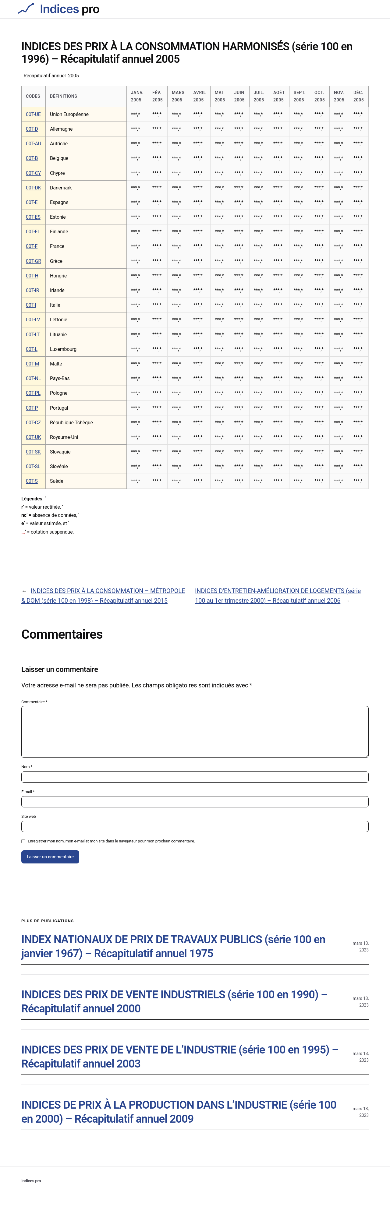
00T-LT (33, 334)
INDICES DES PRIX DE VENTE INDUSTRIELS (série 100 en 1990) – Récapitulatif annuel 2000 (174, 1001)
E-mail (27, 791)
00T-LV (33, 320)
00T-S (32, 481)
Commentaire (34, 702)
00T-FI (32, 232)
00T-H (32, 276)
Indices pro (31, 1180)
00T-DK (33, 188)
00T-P (32, 408)
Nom (26, 766)
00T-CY (33, 173)
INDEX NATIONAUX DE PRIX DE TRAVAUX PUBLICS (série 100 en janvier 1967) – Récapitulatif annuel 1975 (173, 946)
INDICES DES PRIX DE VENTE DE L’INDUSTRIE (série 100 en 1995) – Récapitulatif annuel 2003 (180, 1057)
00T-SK (33, 452)
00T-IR (32, 290)
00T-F (31, 246)
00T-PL (33, 393)
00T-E (31, 202)
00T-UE (33, 114)
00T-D (32, 129)
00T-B (32, 158)
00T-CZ (33, 422)
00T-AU (33, 143)
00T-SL (33, 466)
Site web (28, 816)
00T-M (32, 364)
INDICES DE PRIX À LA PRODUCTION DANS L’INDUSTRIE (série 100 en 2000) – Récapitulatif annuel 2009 (178, 1112)
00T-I (31, 305)
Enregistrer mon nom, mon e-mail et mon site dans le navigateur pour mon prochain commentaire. (111, 841)
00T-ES (33, 217)
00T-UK (33, 437)
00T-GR (33, 261)
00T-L (31, 349)
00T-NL (33, 378)
